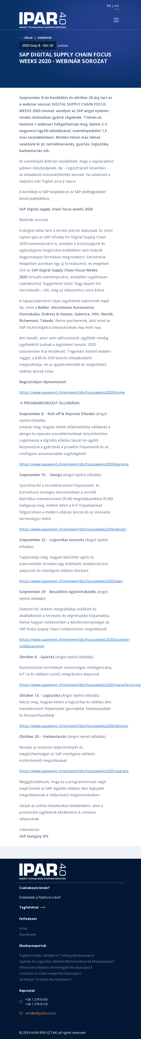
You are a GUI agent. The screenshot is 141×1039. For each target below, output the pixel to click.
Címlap (28, 37)
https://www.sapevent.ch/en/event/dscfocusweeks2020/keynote (74, 464)
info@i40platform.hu (40, 1013)
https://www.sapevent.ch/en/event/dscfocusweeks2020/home (72, 392)
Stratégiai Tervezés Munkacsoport (45, 979)
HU (116, 6)
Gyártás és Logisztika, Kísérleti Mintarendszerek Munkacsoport (66, 961)
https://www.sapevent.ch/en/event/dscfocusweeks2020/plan (71, 581)
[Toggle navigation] (116, 20)
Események (44, 37)
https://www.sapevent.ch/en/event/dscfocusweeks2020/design (72, 529)
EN (109, 6)
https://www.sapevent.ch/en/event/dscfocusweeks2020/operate (74, 771)
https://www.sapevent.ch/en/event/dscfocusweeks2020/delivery (73, 725)
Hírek (23, 928)
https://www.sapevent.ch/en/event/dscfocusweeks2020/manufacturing (80, 684)
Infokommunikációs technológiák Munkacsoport (55, 967)
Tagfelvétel (29, 907)
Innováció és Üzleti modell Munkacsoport (50, 973)
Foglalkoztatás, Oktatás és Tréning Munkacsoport (56, 955)
